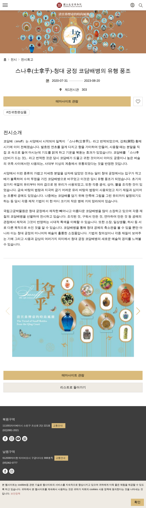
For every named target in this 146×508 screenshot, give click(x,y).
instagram (11, 438)
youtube (18, 438)
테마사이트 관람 (67, 101)
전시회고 (27, 59)
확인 (137, 502)
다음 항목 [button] (138, 311)
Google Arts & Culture (24, 438)
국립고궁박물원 (69, 5)
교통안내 (58, 425)
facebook (5, 438)
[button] (132, 5)
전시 (14, 59)
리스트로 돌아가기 (73, 387)
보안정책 (15, 493)
